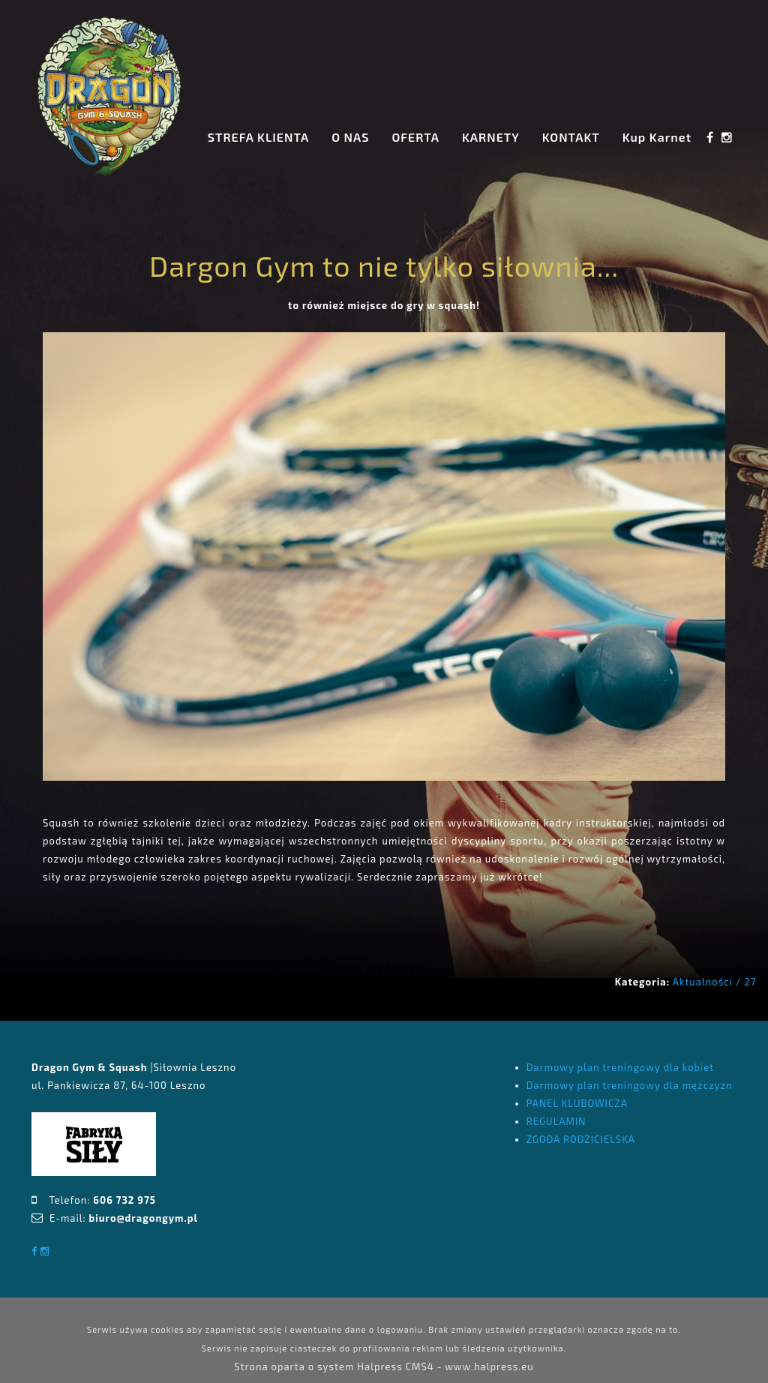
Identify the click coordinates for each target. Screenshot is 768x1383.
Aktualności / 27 (715, 982)
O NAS (350, 137)
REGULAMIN (556, 1121)
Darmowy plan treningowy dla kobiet (620, 1067)
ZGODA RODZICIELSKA (580, 1139)
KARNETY (491, 137)
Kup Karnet (657, 137)
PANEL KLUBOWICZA (577, 1103)
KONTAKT (571, 137)
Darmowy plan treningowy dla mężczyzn (629, 1085)
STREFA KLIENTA (258, 137)
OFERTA (416, 137)
